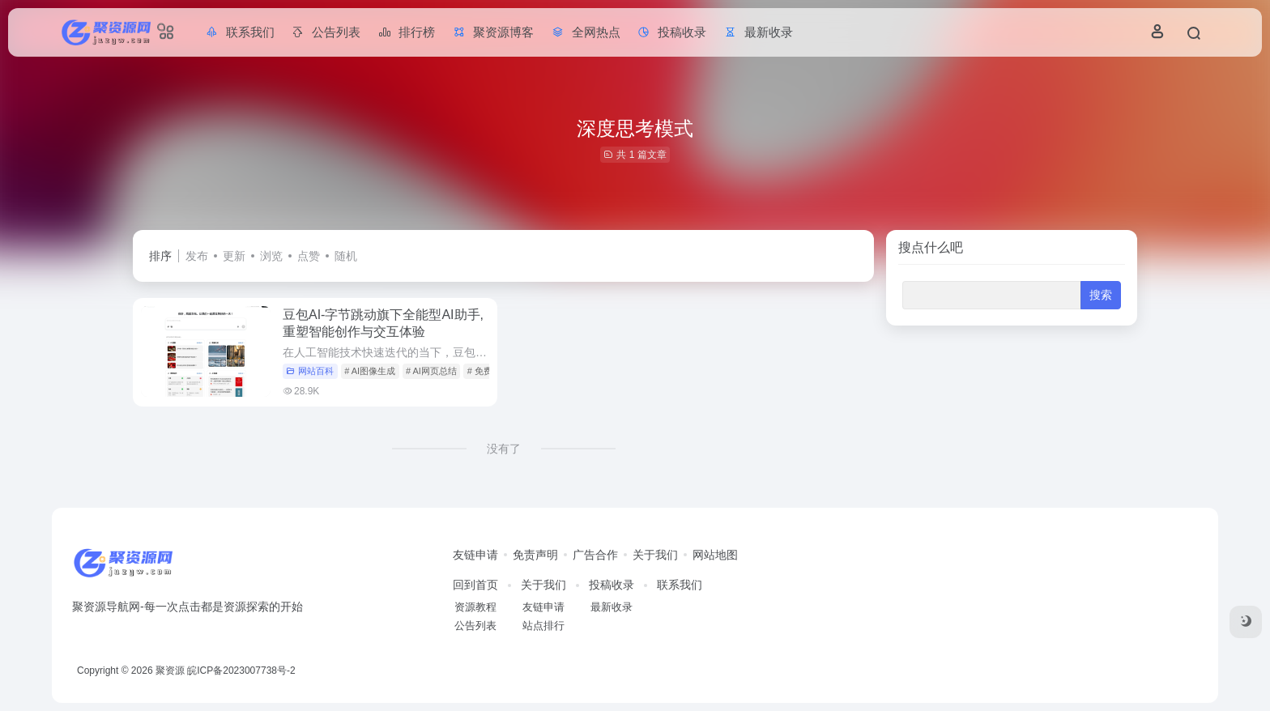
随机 (346, 255)
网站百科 (310, 371)
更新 (234, 255)
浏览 (271, 255)
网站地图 (715, 554)
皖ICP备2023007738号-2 (241, 670)
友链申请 (475, 554)
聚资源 (170, 670)
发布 (196, 255)
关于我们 (655, 554)
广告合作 (595, 554)
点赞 (308, 255)
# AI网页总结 (431, 371)
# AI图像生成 (369, 371)
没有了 (504, 448)
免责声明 (535, 554)
